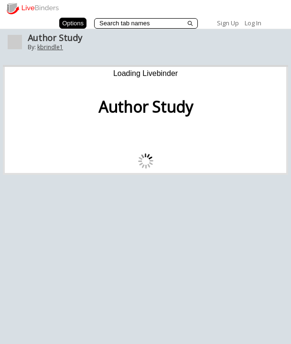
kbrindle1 (50, 47)
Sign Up (228, 23)
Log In (253, 23)
